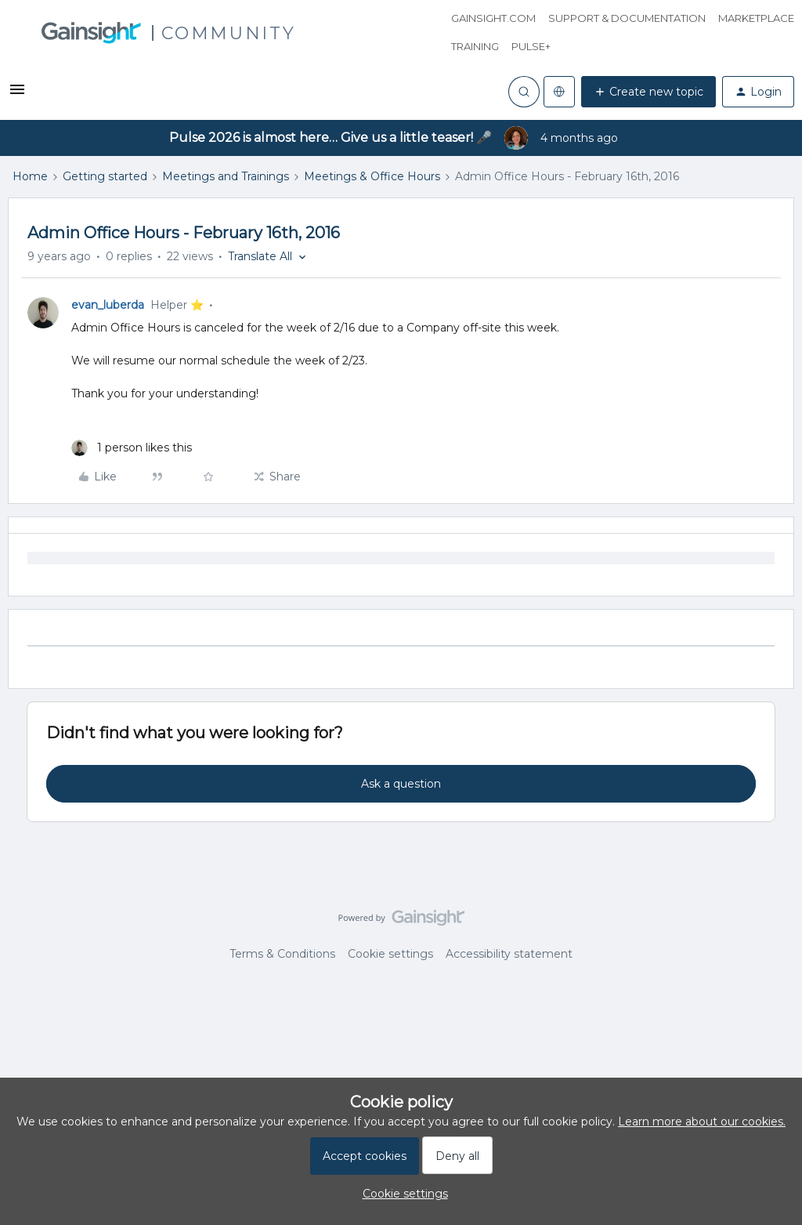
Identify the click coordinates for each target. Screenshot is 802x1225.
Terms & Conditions (282, 954)
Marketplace (756, 18)
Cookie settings (390, 954)
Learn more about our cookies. (702, 1121)
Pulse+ (531, 46)
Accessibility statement (509, 954)
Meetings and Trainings (225, 176)
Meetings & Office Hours (372, 176)
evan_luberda (107, 305)
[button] (17, 95)
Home (30, 176)
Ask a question (401, 784)
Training (475, 46)
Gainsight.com (493, 18)
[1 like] (131, 448)
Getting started (105, 176)
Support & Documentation (627, 18)
